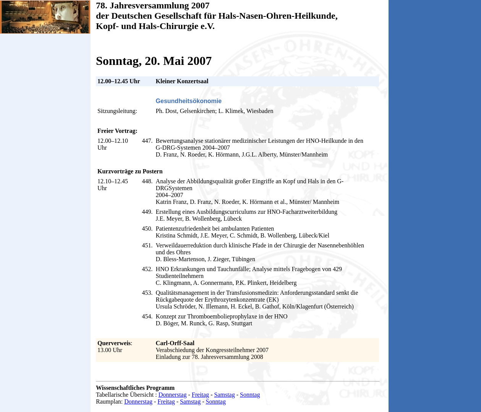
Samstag (224, 394)
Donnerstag (173, 394)
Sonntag (250, 394)
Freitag (200, 394)
